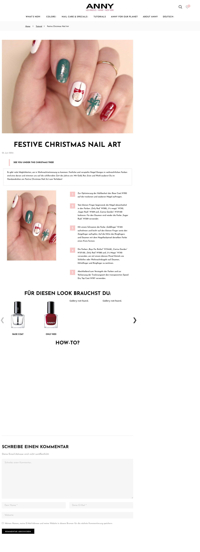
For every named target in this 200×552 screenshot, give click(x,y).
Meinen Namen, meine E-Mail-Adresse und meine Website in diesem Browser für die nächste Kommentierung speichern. (58, 524)
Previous (1, 319)
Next (133, 319)
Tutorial (39, 26)
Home (27, 26)
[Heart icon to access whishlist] (188, 8)
